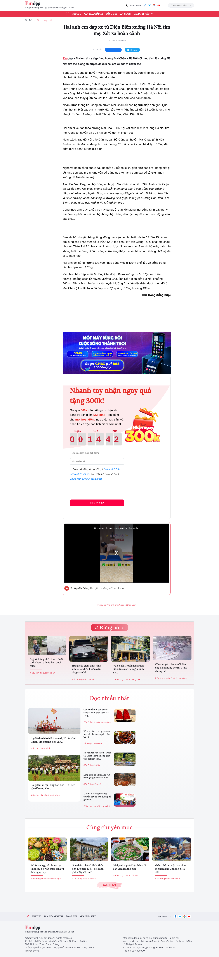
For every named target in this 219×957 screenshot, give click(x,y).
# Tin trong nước (79, 679)
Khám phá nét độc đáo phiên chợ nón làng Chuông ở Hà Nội (171, 869)
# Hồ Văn (96, 765)
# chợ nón (175, 879)
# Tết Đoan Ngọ (53, 879)
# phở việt (133, 875)
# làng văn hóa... (53, 795)
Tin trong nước (45, 20)
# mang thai (134, 679)
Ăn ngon (125, 13)
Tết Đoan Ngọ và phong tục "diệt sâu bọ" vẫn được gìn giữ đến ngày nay (47, 869)
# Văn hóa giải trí (38, 795)
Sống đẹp (111, 13)
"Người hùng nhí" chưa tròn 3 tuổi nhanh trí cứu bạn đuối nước (46, 662)
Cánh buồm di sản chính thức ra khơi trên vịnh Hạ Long (96, 712)
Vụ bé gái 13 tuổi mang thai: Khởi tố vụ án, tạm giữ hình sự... (128, 669)
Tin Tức (29, 20)
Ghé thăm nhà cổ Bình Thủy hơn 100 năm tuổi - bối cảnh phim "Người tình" (88, 869)
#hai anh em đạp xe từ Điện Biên (121, 605)
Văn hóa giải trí (93, 13)
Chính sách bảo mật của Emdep (86, 478)
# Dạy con (34, 673)
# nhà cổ (92, 879)
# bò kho (98, 743)
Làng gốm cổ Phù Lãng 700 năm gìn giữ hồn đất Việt (97, 776)
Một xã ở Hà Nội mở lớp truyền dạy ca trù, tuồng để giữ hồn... (97, 796)
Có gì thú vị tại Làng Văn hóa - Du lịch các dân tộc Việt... (53, 786)
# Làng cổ (96, 784)
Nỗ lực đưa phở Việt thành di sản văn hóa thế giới (129, 867)
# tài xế (90, 679)
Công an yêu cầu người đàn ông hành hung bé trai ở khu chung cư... (171, 668)
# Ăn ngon (88, 743)
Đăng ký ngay (97, 502)
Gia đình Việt (141, 13)
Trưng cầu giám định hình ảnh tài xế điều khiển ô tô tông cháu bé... (86, 669)
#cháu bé (101, 605)
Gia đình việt (88, 916)
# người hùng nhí (47, 673)
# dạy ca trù (104, 806)
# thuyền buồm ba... (101, 722)
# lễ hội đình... (45, 748)
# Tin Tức (35, 748)
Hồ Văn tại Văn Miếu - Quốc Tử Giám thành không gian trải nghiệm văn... (97, 755)
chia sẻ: (97, 49)
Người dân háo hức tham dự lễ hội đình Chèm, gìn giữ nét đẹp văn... (53, 739)
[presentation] (93, 489)
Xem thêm (109, 884)
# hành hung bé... (179, 678)
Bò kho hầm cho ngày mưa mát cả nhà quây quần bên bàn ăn (96, 734)
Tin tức (76, 13)
